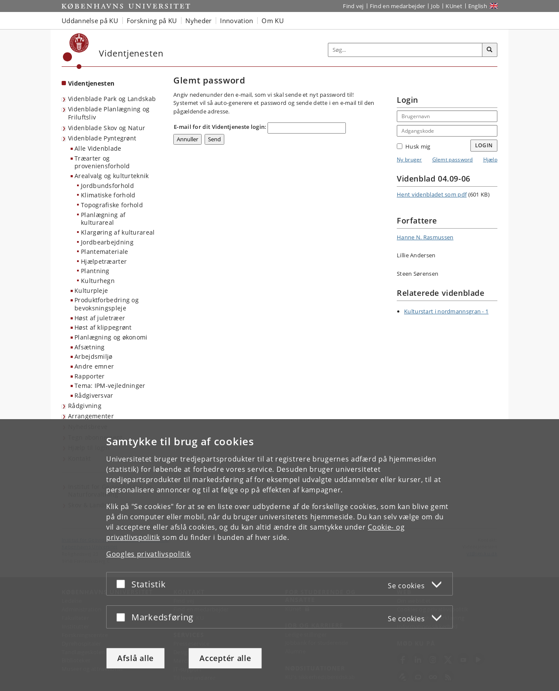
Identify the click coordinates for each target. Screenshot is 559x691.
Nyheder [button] (198, 20)
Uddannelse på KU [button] (90, 20)
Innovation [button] (236, 20)
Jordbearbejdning (107, 242)
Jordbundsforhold (107, 186)
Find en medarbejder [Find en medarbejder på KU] (397, 6)
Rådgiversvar (93, 395)
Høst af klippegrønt (103, 327)
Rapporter (89, 376)
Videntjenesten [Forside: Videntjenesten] (91, 83)
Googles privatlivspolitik (148, 554)
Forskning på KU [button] (152, 20)
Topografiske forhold (112, 205)
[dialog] (279, 555)
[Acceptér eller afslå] (122, 584)
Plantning (95, 271)
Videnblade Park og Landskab (112, 99)
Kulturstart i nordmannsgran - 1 (446, 311)
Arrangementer (91, 416)
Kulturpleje (91, 290)
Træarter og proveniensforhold (102, 162)
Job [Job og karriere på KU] (435, 6)
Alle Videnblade (98, 148)
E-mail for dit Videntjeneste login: (220, 127)
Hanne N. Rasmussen (425, 237)
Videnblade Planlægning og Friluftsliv (109, 113)
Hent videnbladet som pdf (432, 194)
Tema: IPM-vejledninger (110, 385)
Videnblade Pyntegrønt (102, 138)
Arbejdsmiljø (93, 356)
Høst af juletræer (99, 318)
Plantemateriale (104, 251)
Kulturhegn (98, 281)
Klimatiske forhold (108, 195)
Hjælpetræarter (104, 261)
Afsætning (89, 347)
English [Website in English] (477, 6)
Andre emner (94, 366)
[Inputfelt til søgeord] (405, 50)
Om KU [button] (273, 20)
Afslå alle (135, 658)
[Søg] (489, 50)
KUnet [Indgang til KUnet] (454, 6)
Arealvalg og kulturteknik (111, 176)
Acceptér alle (225, 658)
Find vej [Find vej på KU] (353, 6)
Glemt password (452, 159)
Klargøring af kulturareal (118, 232)
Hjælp (490, 159)
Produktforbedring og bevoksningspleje (106, 304)
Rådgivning (84, 406)
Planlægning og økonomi (111, 337)
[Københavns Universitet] (76, 51)
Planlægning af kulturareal (103, 219)
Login (484, 145)
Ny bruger (409, 159)
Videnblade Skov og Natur (106, 128)
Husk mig (413, 146)
